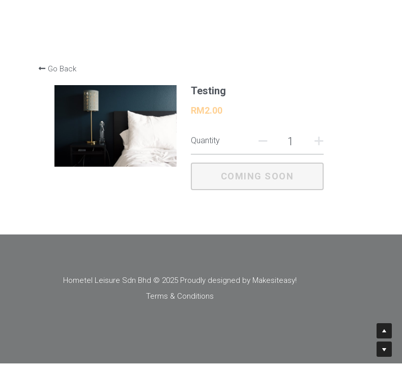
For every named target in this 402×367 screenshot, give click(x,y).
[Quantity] (288, 141)
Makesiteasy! (296, 280)
